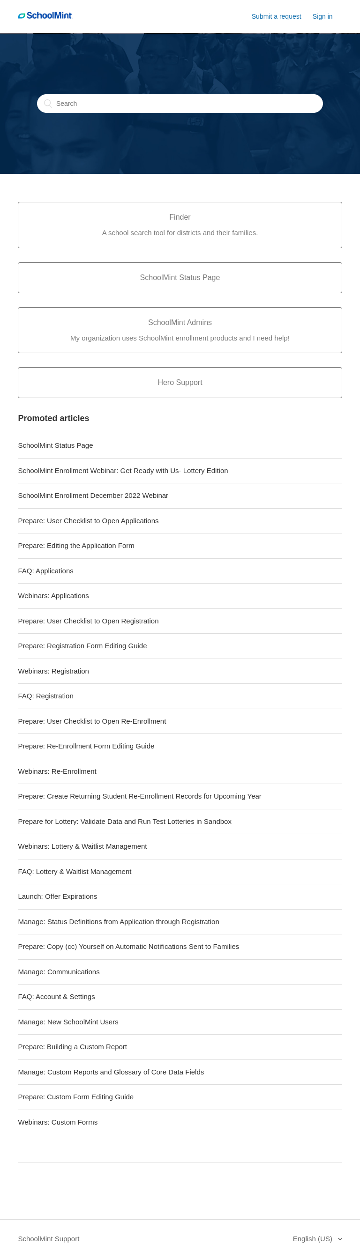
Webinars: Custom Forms (58, 1122)
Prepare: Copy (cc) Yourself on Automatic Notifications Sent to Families (128, 946)
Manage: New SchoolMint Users (68, 1022)
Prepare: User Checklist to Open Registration (88, 621)
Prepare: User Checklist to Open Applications (88, 521)
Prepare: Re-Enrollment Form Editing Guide (86, 746)
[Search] (180, 103)
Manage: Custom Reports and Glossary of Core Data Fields (111, 1072)
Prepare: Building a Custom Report (72, 1047)
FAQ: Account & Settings (56, 996)
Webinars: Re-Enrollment (57, 771)
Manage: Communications (58, 972)
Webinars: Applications (53, 596)
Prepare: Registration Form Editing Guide (82, 646)
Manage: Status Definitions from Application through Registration (118, 922)
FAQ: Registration (45, 696)
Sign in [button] (323, 16)
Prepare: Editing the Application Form (76, 545)
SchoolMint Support (48, 1239)
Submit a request (276, 16)
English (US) (313, 1239)
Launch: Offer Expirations (57, 896)
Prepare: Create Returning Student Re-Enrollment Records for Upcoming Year (139, 796)
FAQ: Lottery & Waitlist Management (74, 871)
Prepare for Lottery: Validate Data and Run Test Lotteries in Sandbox (125, 821)
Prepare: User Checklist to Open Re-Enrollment (92, 721)
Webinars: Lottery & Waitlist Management (82, 846)
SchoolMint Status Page (55, 445)
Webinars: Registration (53, 671)
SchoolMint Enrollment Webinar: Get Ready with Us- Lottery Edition (123, 470)
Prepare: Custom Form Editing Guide (76, 1097)
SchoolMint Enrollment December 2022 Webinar (93, 495)
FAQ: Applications (45, 571)
